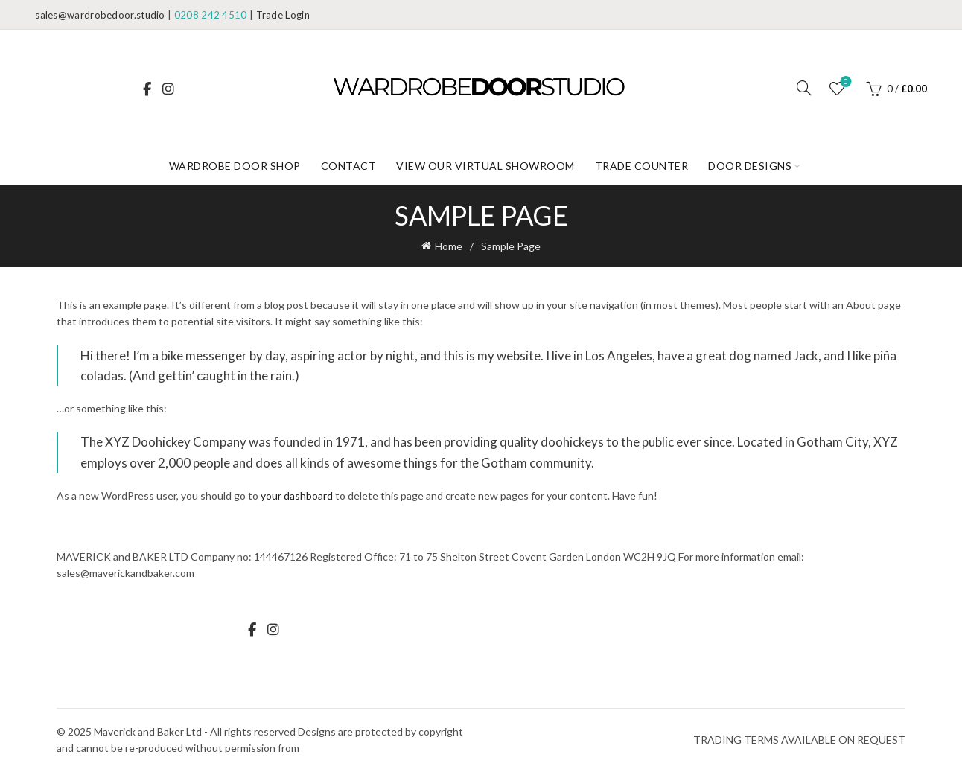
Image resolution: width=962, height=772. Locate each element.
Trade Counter (642, 165)
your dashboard (297, 495)
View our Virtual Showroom (485, 165)
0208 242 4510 (210, 15)
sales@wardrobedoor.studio (100, 15)
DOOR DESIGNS (749, 165)
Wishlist (844, 82)
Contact (349, 165)
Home (448, 246)
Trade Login (283, 15)
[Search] (804, 88)
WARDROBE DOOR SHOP (235, 165)
